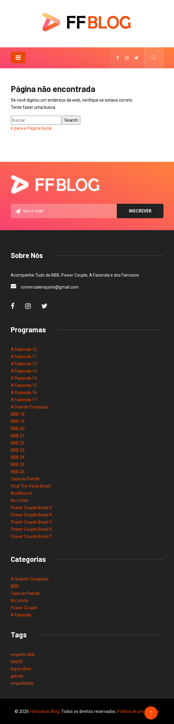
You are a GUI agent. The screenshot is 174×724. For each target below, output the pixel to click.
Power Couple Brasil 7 (31, 536)
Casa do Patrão (25, 478)
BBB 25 (18, 464)
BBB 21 (18, 435)
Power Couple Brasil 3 (31, 507)
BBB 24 (18, 457)
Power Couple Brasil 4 (31, 514)
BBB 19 (18, 421)
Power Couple (24, 607)
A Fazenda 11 (24, 356)
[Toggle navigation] (18, 57)
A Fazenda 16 (24, 392)
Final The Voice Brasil (31, 486)
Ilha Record (21, 493)
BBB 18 (18, 414)
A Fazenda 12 (24, 363)
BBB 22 (18, 443)
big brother (21, 668)
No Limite (19, 500)
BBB (15, 586)
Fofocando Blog (44, 711)
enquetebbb (22, 683)
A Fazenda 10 (24, 349)
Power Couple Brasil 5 (31, 522)
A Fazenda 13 (24, 371)
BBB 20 (18, 428)
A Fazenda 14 (24, 378)
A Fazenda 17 (24, 399)
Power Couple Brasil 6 (31, 529)
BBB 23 (18, 450)
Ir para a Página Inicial (31, 128)
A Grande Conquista (30, 407)
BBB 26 (18, 471)
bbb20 (17, 661)
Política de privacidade (138, 711)
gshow (17, 676)
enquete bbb (23, 654)
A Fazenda (21, 615)
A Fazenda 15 (24, 385)
